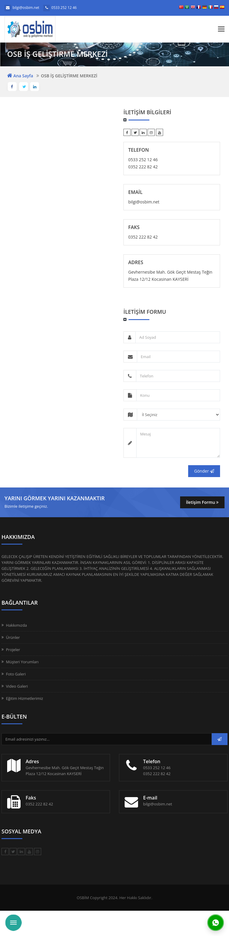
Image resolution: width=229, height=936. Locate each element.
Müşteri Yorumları (22, 661)
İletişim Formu (202, 502)
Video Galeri (17, 686)
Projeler (13, 649)
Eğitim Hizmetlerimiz (24, 698)
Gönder (204, 471)
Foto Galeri (16, 674)
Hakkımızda (16, 625)
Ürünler (13, 637)
